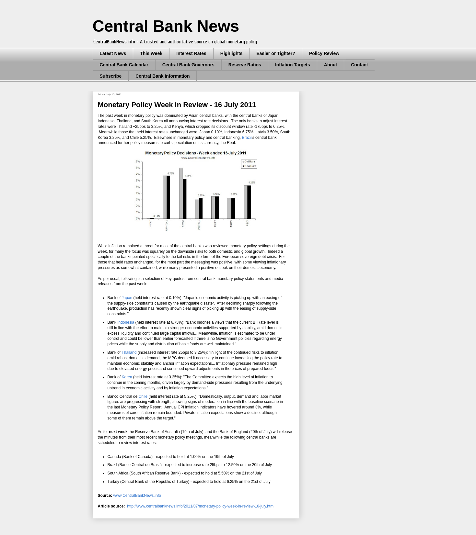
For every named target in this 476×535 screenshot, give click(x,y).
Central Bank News (166, 26)
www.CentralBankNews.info (137, 495)
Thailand (129, 352)
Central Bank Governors (188, 64)
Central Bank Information (162, 76)
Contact (359, 64)
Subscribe (111, 76)
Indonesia (125, 322)
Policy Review (324, 53)
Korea (127, 377)
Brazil (246, 137)
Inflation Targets (292, 64)
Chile (143, 396)
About (330, 64)
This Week (151, 53)
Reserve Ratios (244, 64)
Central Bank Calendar (124, 64)
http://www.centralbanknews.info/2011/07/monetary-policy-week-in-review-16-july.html (200, 506)
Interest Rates (191, 53)
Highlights (231, 53)
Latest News (113, 53)
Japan (127, 297)
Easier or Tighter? (275, 53)
